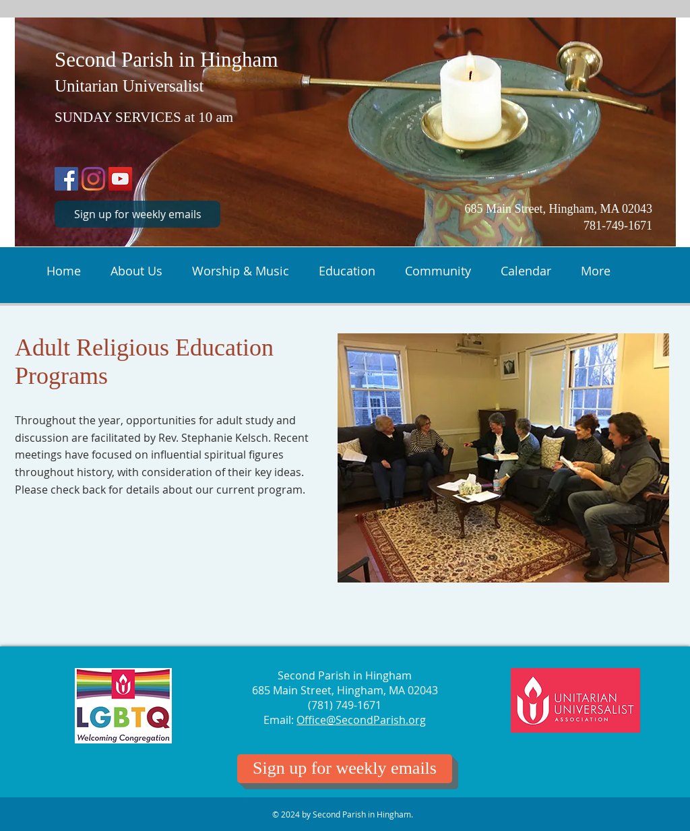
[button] (136, 270)
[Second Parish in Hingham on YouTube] (120, 179)
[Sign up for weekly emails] (137, 214)
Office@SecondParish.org (361, 719)
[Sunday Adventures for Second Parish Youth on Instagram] (93, 179)
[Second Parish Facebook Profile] (66, 179)
